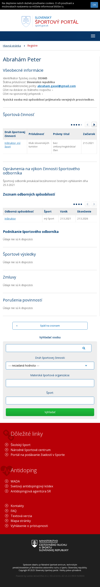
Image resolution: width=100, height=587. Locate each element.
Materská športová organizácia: (50, 375)
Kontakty (17, 506)
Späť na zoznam (50, 325)
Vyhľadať (50, 412)
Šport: (50, 393)
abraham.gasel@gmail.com (56, 86)
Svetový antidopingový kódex (32, 486)
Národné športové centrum (31, 450)
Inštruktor (10, 218)
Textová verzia (21, 516)
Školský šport (20, 445)
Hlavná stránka (12, 45)
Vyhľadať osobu (50, 337)
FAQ (13, 511)
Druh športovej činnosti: (50, 358)
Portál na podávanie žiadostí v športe (38, 455)
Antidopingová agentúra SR (31, 491)
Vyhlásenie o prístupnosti (29, 526)
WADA (15, 481)
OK (94, 4)
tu (62, 6)
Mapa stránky (21, 521)
